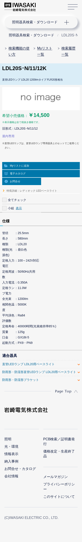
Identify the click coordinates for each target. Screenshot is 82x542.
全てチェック (17, 200)
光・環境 (11, 446)
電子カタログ (18, 173)
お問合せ (15, 181)
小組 (11, 208)
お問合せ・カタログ (20, 469)
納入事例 (11, 461)
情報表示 (11, 454)
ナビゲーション (36, 22)
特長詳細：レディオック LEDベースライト (32, 190)
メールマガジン (55, 477)
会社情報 (11, 476)
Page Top (63, 391)
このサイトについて (59, 496)
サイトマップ (73, 7)
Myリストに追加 (19, 165)
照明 (7, 439)
